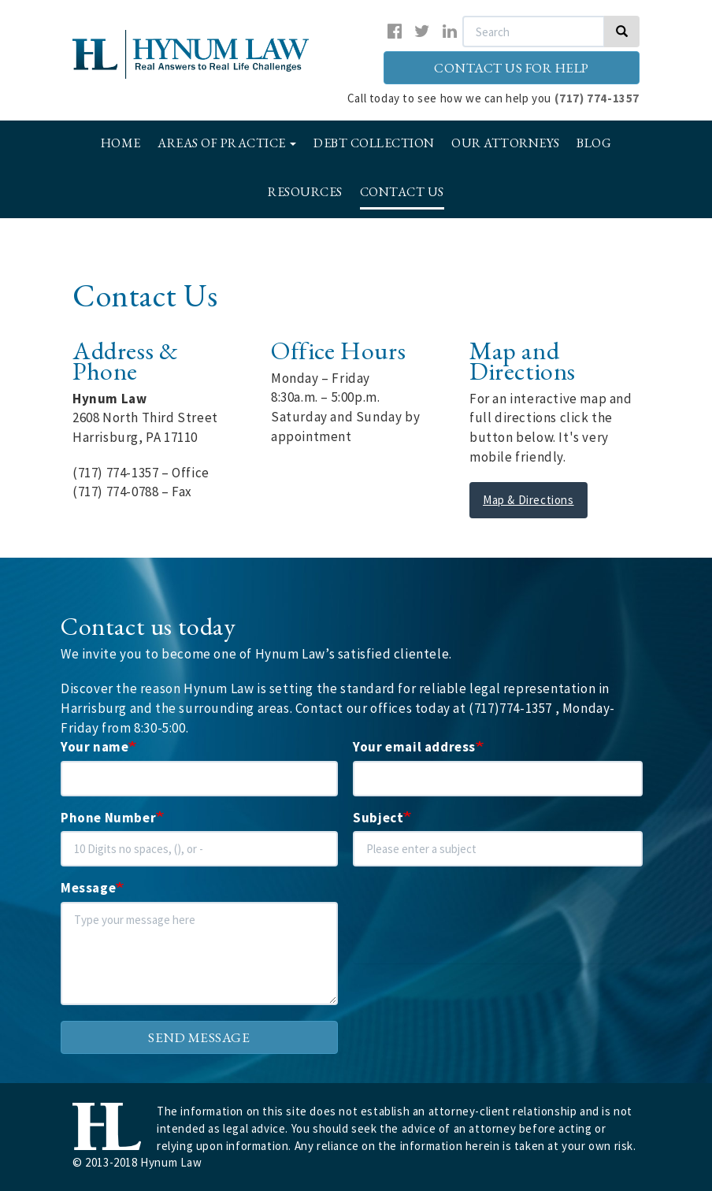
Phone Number (108, 817)
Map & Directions (528, 499)
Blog (594, 143)
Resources (305, 192)
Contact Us (402, 192)
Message (88, 887)
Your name (94, 746)
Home (121, 143)
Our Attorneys (505, 143)
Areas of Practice (227, 143)
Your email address (414, 746)
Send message (199, 1037)
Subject (378, 817)
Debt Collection (374, 143)
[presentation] (472, 932)
